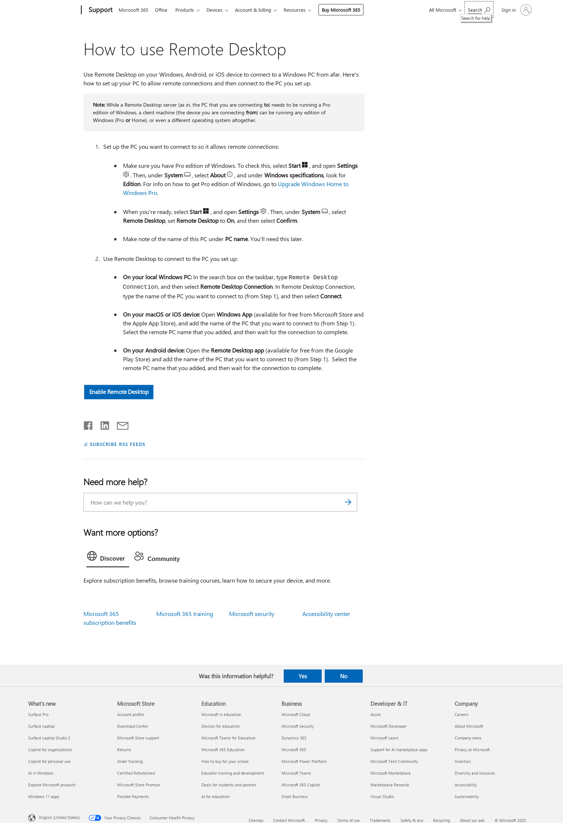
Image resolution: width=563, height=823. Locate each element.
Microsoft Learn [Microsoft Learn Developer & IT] (384, 738)
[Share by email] (119, 424)
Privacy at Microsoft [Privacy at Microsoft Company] (472, 749)
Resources (302, 10)
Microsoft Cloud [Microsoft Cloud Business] (296, 714)
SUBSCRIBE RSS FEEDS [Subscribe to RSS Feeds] (117, 444)
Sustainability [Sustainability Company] (467, 796)
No (343, 676)
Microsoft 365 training (184, 613)
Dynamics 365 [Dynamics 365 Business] (294, 738)
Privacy (321, 820)
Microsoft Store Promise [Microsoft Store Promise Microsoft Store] (138, 784)
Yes (303, 676)
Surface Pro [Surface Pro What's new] (38, 714)
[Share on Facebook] (88, 424)
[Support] (100, 10)
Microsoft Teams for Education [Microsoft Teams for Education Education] (228, 738)
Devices (219, 10)
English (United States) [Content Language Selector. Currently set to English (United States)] (59, 817)
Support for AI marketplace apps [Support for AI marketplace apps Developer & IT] (399, 749)
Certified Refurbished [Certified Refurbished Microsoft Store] (136, 773)
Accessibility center (326, 613)
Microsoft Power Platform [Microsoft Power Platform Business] (304, 761)
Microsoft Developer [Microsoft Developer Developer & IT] (388, 726)
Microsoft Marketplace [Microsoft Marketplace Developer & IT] (390, 773)
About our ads (472, 820)
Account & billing (259, 10)
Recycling (441, 820)
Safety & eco (411, 820)
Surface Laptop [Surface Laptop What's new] (41, 726)
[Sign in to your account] (516, 10)
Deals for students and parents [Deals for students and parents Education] (228, 784)
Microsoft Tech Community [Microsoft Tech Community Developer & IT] (394, 761)
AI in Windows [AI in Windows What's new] (40, 773)
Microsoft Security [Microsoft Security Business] (298, 726)
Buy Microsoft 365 (348, 10)
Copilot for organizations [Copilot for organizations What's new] (50, 749)
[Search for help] (479, 9)
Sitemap (256, 820)
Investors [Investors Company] (463, 761)
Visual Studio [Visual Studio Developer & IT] (382, 796)
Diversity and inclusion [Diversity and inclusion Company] (475, 773)
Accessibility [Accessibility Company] (466, 784)
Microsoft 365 (133, 10)
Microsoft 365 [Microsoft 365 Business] (294, 749)
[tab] (108, 557)
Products (187, 10)
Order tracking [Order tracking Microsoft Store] (130, 761)
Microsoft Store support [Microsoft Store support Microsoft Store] (138, 738)
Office (162, 10)
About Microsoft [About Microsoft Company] (469, 726)
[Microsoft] (53, 10)
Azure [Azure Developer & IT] (375, 714)
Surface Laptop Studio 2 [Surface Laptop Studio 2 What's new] (49, 738)
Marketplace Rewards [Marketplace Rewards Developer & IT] (389, 784)
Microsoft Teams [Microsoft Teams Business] (296, 773)
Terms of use (348, 820)
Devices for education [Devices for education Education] (220, 726)
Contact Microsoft (289, 820)
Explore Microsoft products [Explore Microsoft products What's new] (52, 784)
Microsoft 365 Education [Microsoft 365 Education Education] (223, 749)
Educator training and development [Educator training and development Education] (232, 773)
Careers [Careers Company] (462, 714)
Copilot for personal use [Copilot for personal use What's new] (49, 761)
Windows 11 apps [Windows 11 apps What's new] (43, 796)
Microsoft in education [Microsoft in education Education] (221, 714)
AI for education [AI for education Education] (215, 796)
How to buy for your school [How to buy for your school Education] (225, 761)
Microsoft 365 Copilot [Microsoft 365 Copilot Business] (301, 784)
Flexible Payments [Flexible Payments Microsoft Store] (133, 796)
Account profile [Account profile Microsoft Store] (130, 714)
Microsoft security (252, 613)
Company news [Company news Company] (468, 738)
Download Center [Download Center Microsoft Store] (132, 726)
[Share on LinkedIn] (102, 424)
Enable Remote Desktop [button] (118, 391)
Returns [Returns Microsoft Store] (124, 749)
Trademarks (380, 820)
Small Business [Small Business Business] (295, 796)
